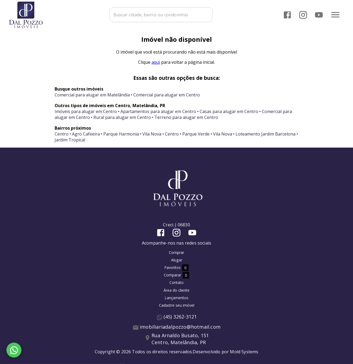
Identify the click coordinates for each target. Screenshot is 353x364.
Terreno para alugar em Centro (186, 117)
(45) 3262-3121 (180, 316)
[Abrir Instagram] (303, 15)
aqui (155, 62)
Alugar (176, 259)
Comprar (176, 252)
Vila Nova (151, 134)
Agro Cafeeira (86, 134)
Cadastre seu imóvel (176, 305)
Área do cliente (176, 290)
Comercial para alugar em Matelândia (92, 95)
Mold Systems (244, 352)
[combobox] (160, 14)
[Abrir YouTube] (319, 15)
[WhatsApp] (13, 350)
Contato (176, 282)
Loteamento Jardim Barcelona (265, 134)
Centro (62, 134)
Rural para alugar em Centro (122, 117)
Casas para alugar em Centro (229, 111)
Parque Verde (196, 134)
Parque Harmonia (121, 134)
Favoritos (176, 267)
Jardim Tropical (70, 140)
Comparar (176, 275)
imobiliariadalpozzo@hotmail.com (180, 327)
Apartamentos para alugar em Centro (158, 111)
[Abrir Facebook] (287, 15)
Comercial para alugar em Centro (166, 95)
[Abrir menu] (335, 14)
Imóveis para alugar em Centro (86, 111)
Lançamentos (176, 297)
